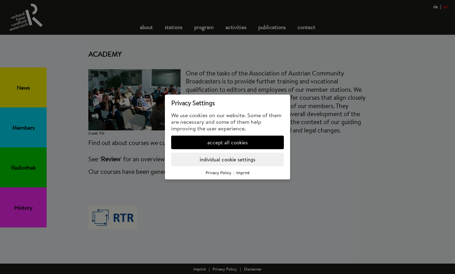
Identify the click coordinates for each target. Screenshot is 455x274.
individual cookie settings (227, 159)
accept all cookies (227, 142)
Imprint (243, 172)
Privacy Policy (218, 172)
